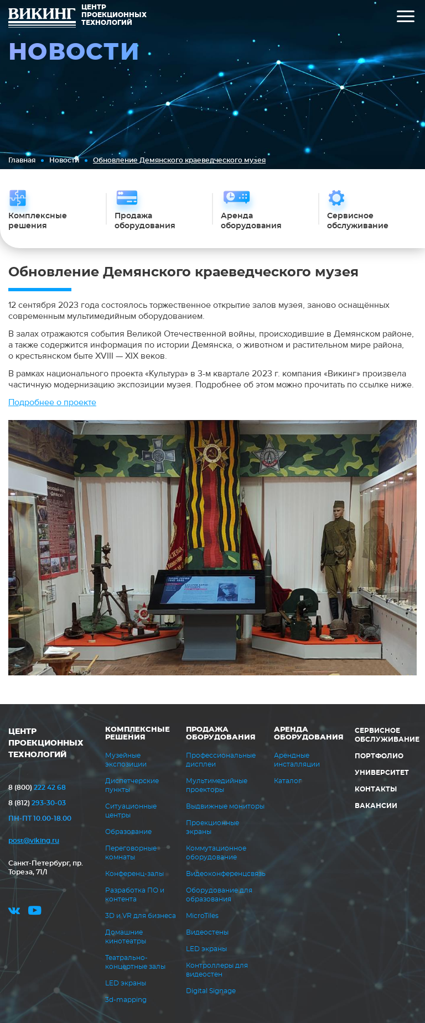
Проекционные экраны (212, 827)
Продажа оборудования (221, 733)
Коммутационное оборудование (216, 853)
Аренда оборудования (309, 733)
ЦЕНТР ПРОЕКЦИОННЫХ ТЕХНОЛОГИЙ (46, 743)
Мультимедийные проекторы (216, 785)
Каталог (288, 781)
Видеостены (207, 932)
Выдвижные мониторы (225, 806)
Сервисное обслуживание (387, 735)
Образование (128, 831)
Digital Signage (211, 991)
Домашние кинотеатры (125, 937)
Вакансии (376, 805)
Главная (21, 160)
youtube (35, 912)
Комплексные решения (137, 733)
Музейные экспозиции (126, 760)
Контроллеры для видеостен (217, 970)
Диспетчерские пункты (132, 785)
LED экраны (125, 983)
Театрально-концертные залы (135, 962)
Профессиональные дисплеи (221, 760)
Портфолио (379, 756)
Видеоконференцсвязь (226, 873)
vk (14, 912)
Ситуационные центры (131, 811)
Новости (64, 160)
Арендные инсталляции (297, 760)
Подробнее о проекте (52, 402)
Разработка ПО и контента (134, 895)
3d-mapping (126, 999)
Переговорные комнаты (131, 853)
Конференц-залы (134, 873)
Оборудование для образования (219, 895)
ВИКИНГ (42, 19)
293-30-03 (37, 803)
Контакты (376, 789)
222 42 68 (37, 787)
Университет (382, 772)
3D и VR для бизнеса (140, 915)
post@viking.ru (33, 840)
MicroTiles (202, 915)
